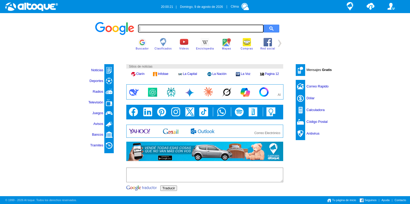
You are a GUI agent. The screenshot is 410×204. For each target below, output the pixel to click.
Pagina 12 (269, 74)
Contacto (400, 200)
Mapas (226, 44)
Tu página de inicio (341, 200)
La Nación (216, 74)
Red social (267, 44)
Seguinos (368, 200)
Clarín (138, 74)
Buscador (142, 44)
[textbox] (201, 28)
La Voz (243, 74)
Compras (247, 44)
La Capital (187, 74)
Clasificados (163, 44)
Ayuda (385, 200)
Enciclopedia (205, 44)
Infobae (160, 74)
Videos (184, 44)
